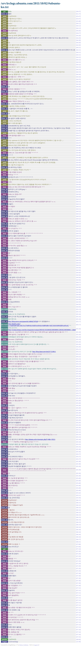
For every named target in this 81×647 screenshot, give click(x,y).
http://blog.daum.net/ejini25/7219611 (44, 351)
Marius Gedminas (23, 645)
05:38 (78, 461)
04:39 (78, 96)
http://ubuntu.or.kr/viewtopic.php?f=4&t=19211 (40, 439)
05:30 (78, 427)
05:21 (78, 349)
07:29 (78, 554)
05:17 (78, 321)
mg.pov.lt (36, 645)
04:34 (78, 74)
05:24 (78, 371)
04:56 (78, 268)
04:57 (78, 282)
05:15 (78, 312)
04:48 (78, 145)
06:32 (78, 505)
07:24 (78, 549)
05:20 (78, 342)
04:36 (78, 82)
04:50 (78, 192)
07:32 (78, 610)
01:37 (78, 14)
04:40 (78, 99)
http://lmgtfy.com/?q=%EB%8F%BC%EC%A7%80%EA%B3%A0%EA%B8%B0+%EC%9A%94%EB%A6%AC (38, 324)
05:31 (78, 430)
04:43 (78, 109)
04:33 (78, 67)
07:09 (78, 547)
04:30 (78, 40)
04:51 (78, 199)
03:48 (78, 21)
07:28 (78, 551)
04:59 (78, 302)
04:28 (78, 35)
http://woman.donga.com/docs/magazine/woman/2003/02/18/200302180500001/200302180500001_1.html (42, 330)
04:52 (78, 211)
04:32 (78, 57)
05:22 (78, 354)
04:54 (78, 248)
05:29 (78, 415)
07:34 (78, 629)
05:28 (78, 398)
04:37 (78, 91)
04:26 (78, 31)
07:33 (78, 620)
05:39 (78, 466)
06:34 (78, 527)
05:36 (78, 449)
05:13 (78, 309)
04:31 (78, 47)
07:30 (78, 573)
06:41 (78, 542)
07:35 (78, 637)
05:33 (78, 434)
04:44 (78, 111)
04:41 (78, 106)
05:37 (78, 454)
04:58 (78, 287)
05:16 (78, 314)
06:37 (78, 539)
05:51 (78, 495)
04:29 (78, 38)
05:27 (78, 383)
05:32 (78, 432)
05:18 (78, 329)
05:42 (78, 493)
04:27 (78, 33)
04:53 (78, 233)
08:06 (78, 639)
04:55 (78, 253)
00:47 (78, 11)
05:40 (78, 478)
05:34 (78, 439)
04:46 (78, 128)
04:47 (78, 133)
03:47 (78, 16)
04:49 (78, 162)
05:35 (78, 444)
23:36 (78, 641)
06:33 (78, 515)
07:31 (78, 588)
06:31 (78, 500)
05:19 (78, 337)
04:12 (78, 23)
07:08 (78, 544)
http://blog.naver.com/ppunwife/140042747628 (23, 321)
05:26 (78, 374)
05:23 (78, 359)
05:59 (78, 498)
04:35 (78, 79)
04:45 (78, 118)
